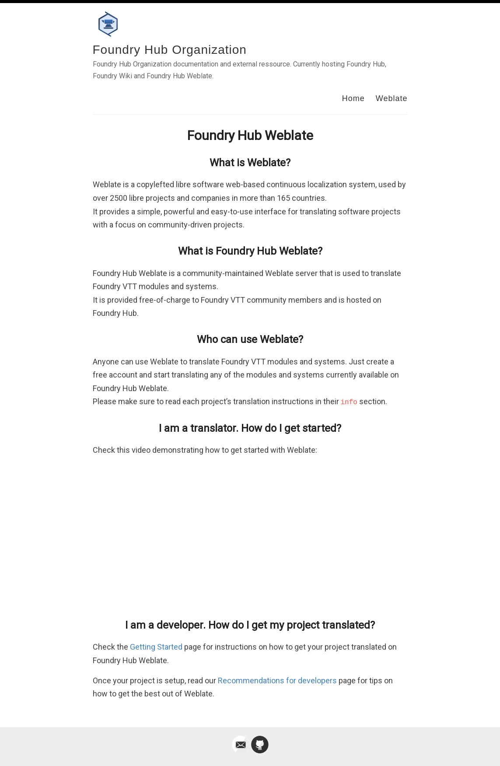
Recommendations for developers (277, 680)
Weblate (392, 98)
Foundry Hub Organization (170, 49)
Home (353, 98)
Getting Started (156, 646)
